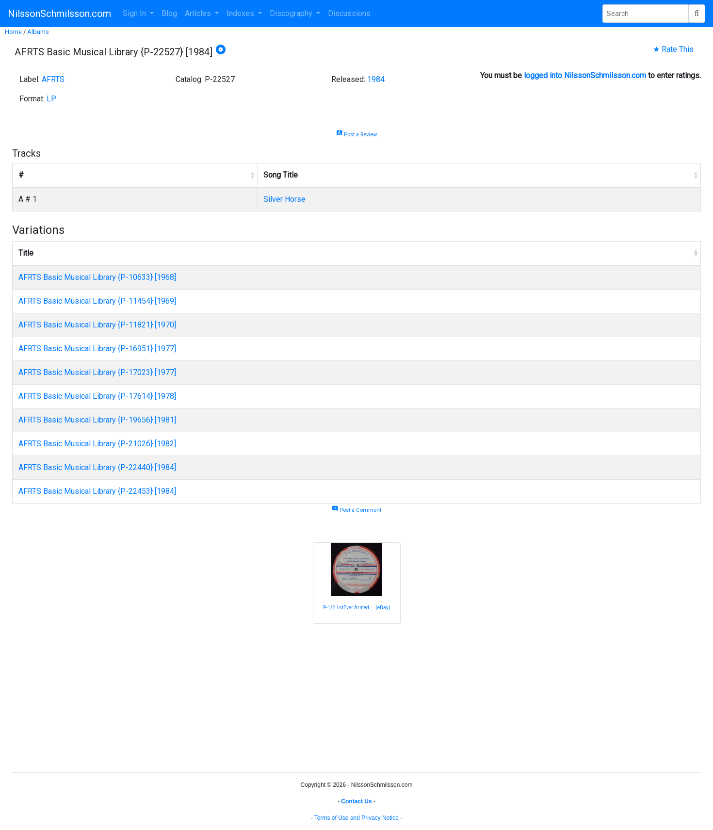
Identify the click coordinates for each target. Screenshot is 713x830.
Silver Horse (284, 199)
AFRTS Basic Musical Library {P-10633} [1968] (97, 277)
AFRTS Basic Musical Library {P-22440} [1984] (97, 467)
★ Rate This (673, 49)
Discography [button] (292, 13)
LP (51, 98)
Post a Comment (356, 510)
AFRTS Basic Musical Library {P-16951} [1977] (97, 348)
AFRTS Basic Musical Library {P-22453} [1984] (97, 491)
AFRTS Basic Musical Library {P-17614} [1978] (97, 396)
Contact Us (356, 801)
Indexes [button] (241, 13)
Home (13, 31)
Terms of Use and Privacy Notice (356, 817)
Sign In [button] (135, 13)
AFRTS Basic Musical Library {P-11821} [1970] (97, 324)
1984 (376, 79)
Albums (38, 31)
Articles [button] (199, 13)
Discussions (349, 13)
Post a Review (356, 134)
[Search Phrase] (645, 13)
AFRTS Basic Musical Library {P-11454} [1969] (97, 301)
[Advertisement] (303, 697)
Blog (169, 13)
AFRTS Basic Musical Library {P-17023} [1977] (97, 372)
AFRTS (53, 79)
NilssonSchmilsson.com (59, 13)
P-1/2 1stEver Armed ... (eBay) (356, 607)
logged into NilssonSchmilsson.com (585, 75)
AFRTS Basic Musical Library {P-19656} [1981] (97, 419)
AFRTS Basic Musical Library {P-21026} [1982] (97, 443)
